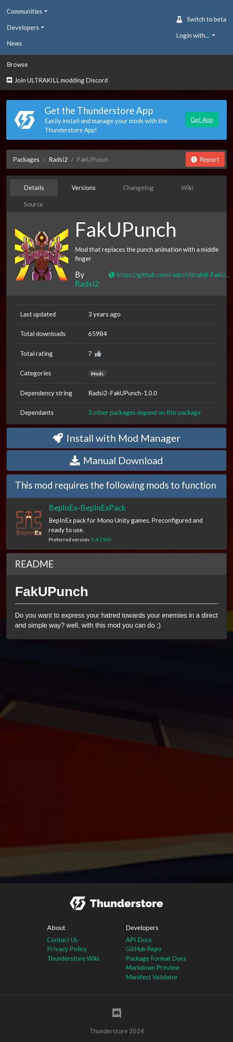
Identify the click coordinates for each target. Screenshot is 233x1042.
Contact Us (62, 939)
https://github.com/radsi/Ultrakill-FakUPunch (170, 274)
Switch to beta (201, 19)
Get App (202, 119)
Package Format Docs (156, 958)
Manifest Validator (152, 977)
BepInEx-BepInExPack (87, 507)
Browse (17, 64)
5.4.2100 (101, 539)
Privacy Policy (67, 948)
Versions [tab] (84, 187)
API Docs (139, 939)
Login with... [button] (193, 35)
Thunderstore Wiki (73, 958)
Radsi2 (58, 159)
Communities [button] (24, 11)
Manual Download (116, 460)
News (14, 43)
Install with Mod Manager (117, 438)
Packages (26, 159)
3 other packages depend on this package (144, 412)
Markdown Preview (152, 967)
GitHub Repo (143, 948)
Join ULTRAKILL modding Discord (57, 80)
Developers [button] (23, 27)
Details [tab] (34, 187)
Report (205, 159)
